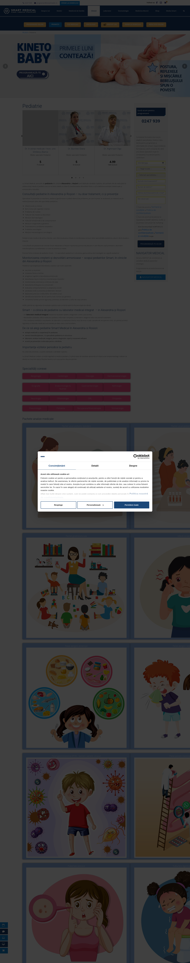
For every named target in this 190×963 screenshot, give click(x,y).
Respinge (58, 504)
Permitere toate (132, 504)
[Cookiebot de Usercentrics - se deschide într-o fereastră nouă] (138, 457)
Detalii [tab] (95, 465)
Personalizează (95, 504)
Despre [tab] (133, 465)
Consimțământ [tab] (56, 465)
